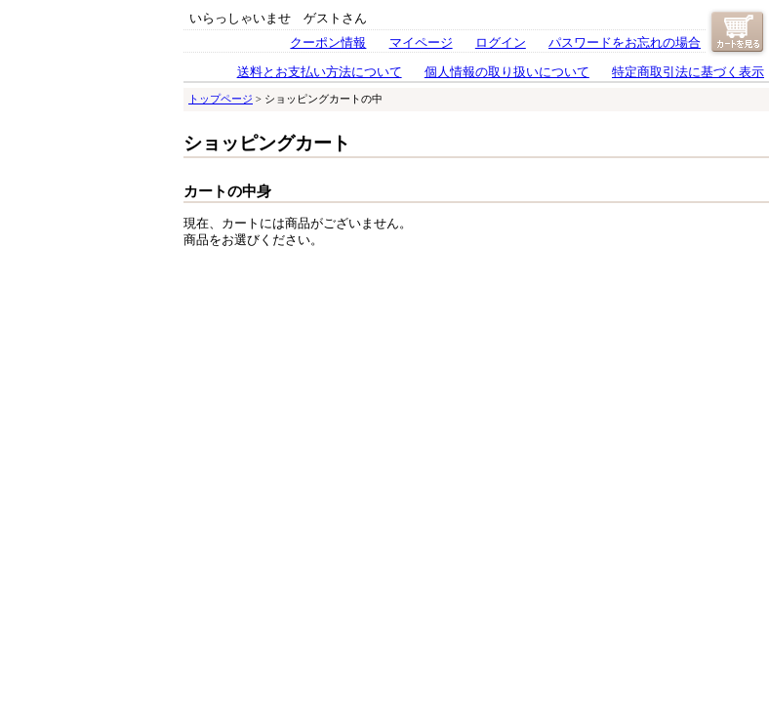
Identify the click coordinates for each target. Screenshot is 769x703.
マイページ (421, 43)
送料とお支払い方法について (319, 72)
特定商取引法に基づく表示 (688, 72)
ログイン (500, 43)
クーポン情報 (328, 43)
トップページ (220, 98)
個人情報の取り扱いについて (507, 72)
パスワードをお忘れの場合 (624, 43)
